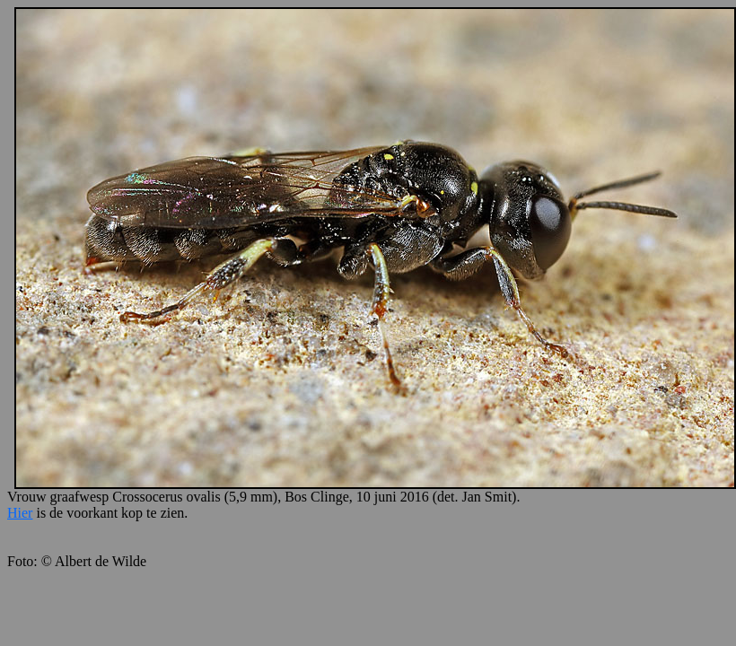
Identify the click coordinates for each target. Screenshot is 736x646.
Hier (19, 512)
